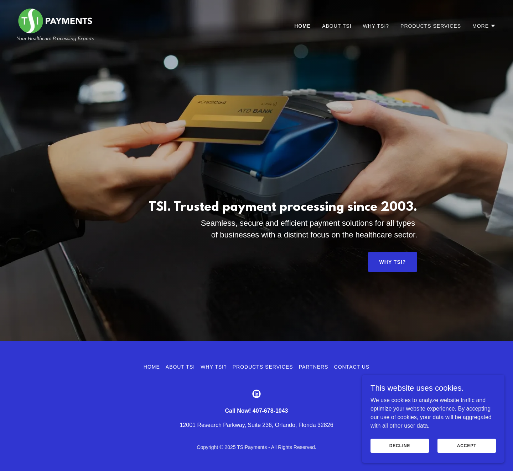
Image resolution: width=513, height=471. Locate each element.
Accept (466, 445)
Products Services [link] (430, 26)
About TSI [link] (336, 26)
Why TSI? (392, 262)
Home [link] (302, 26)
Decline (399, 445)
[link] (55, 24)
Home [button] (152, 367)
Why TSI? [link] (376, 26)
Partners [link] (313, 367)
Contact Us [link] (352, 367)
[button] (484, 26)
